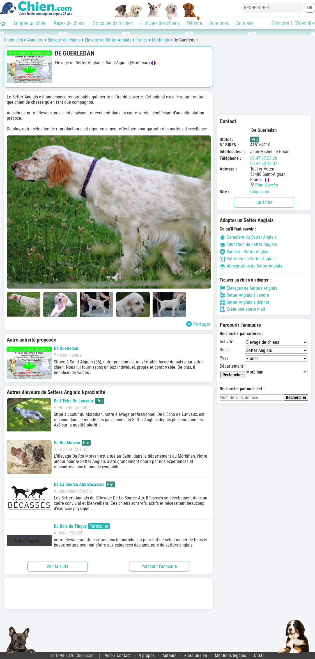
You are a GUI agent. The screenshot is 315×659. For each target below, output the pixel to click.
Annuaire (245, 23)
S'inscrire (280, 23)
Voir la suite (57, 566)
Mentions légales (230, 655)
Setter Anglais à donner (244, 302)
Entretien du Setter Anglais (247, 258)
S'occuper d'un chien (113, 23)
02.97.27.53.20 (263, 158)
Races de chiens (70, 23)
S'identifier (305, 23)
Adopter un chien (30, 23)
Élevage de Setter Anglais (108, 40)
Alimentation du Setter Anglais (251, 266)
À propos (147, 655)
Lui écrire (264, 202)
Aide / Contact (118, 655)
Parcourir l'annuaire (159, 566)
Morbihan (160, 40)
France (141, 40)
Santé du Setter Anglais (244, 251)
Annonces (219, 23)
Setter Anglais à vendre (244, 295)
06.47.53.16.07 (263, 163)
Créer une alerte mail (242, 309)
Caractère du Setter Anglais (248, 237)
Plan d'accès (266, 185)
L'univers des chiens (160, 23)
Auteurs (169, 655)
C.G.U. (259, 655)
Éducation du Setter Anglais (248, 244)
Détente (194, 23)
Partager (198, 324)
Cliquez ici (259, 191)
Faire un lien (195, 655)
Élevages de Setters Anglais (248, 288)
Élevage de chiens (64, 40)
